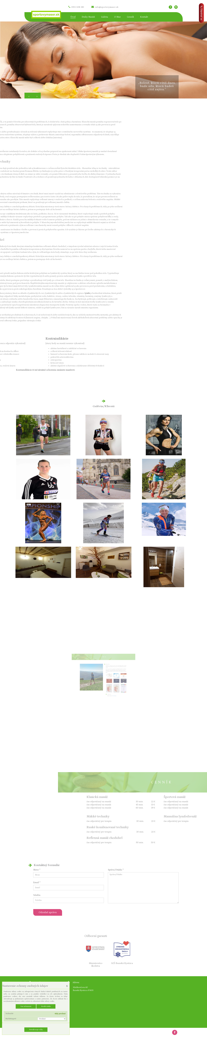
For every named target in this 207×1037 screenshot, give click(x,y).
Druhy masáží (88, 17)
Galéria (104, 17)
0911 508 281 (76, 7)
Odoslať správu (48, 912)
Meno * (36, 870)
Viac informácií (25, 1006)
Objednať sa (201, 13)
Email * (36, 882)
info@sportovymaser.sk (104, 7)
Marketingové (10, 1019)
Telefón (36, 895)
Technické (9, 1014)
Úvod (73, 17)
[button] (28, 95)
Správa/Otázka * (116, 870)
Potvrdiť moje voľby (36, 1030)
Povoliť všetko (46, 1006)
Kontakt (144, 17)
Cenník (130, 17)
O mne (117, 17)
